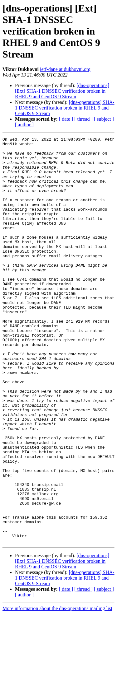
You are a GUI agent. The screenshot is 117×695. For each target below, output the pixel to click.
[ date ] (66, 119)
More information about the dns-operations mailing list (57, 689)
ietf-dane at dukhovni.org (65, 69)
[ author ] (24, 124)
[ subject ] (104, 119)
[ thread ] (83, 119)
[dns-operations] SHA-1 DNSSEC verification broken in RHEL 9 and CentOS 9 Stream (65, 108)
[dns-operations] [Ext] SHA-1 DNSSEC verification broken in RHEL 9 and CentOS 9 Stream (62, 91)
